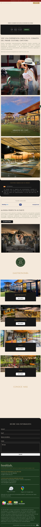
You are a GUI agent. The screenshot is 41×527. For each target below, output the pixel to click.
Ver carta (20, 298)
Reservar (36, 3)
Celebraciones (7, 221)
